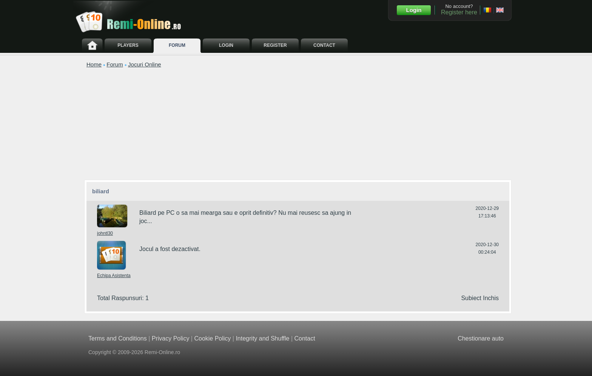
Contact (304, 338)
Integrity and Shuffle (262, 338)
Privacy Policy (171, 338)
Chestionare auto (481, 338)
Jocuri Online (144, 64)
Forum (114, 64)
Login (414, 10)
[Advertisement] (298, 123)
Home (94, 64)
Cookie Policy (212, 338)
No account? (459, 9)
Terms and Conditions (117, 338)
